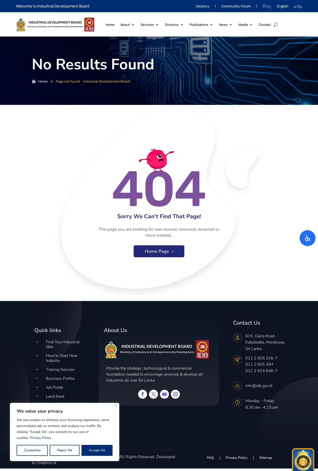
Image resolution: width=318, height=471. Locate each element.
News (223, 24)
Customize (32, 450)
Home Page (157, 254)
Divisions (172, 24)
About (125, 24)
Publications (199, 24)
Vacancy (202, 6)
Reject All (64, 450)
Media (243, 24)
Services (147, 24)
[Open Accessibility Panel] (308, 238)
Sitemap (265, 461)
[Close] (116, 405)
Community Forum (236, 6)
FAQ (210, 461)
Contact (265, 24)
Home (110, 24)
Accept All (97, 450)
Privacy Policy (40, 437)
